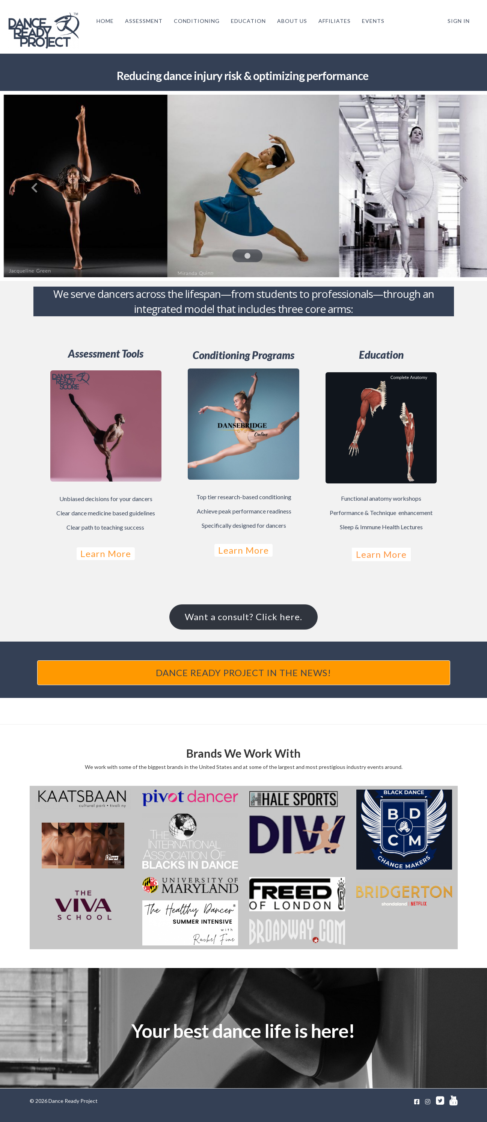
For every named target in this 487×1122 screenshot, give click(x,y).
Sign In (459, 21)
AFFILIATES (332, 21)
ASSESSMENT (141, 21)
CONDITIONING (194, 21)
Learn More (105, 553)
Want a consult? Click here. (243, 616)
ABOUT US (290, 21)
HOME (103, 21)
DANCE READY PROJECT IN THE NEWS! (243, 672)
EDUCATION (246, 21)
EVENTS (371, 21)
